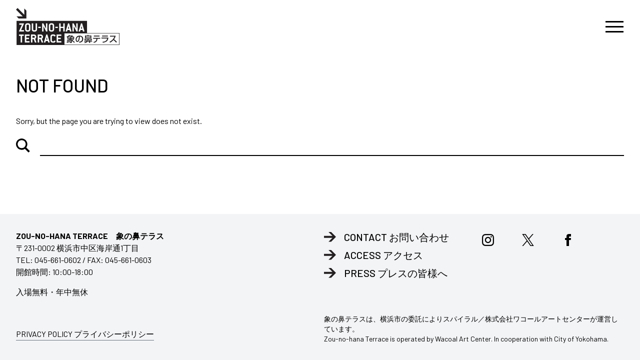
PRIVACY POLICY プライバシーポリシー (85, 333)
